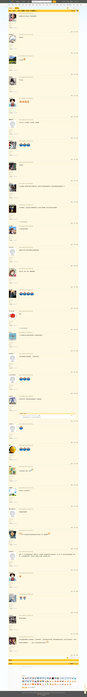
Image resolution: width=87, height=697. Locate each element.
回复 (71, 31)
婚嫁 (30, 4)
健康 (57, 4)
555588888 (11, 353)
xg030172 (11, 396)
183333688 (11, 98)
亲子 (44, 4)
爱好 (23, 4)
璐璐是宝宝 (11, 119)
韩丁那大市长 (24, 415)
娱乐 (50, 4)
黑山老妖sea (11, 34)
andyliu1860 (11, 162)
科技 (74, 4)
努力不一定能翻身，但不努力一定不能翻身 (26, 10)
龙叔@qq (11, 183)
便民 (64, 4)
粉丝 (12, 23)
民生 (9, 4)
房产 (16, 4)
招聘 (77, 4)
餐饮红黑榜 (69, 4)
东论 (10, 10)
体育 (54, 4)
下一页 (71, 657)
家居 (33, 4)
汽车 (26, 4)
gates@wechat (12, 13)
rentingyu (11, 615)
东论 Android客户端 (24, 328)
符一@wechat (11, 311)
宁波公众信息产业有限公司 (41, 692)
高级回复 (71, 663)
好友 (23, 675)
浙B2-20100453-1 (25, 692)
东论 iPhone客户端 (24, 221)
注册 (75, 1)
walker (10, 332)
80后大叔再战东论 (12, 204)
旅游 (19, 4)
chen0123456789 (12, 374)
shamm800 (11, 530)
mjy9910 (10, 55)
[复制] (36, 10)
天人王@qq (11, 247)
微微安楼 (10, 77)
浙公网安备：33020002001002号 (43, 694)
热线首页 (17, 1)
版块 (28, 1)
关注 (71, 1)
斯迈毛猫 (10, 289)
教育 (37, 4)
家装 (40, 4)
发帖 (68, 1)
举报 (77, 31)
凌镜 (10, 445)
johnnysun (11, 423)
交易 (81, 4)
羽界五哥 (10, 140)
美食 (47, 4)
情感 (13, 4)
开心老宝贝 (11, 551)
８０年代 (13, 10)
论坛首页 (23, 1)
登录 (78, 1)
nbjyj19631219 (12, 268)
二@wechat (11, 594)
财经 (61, 4)
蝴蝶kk (10, 466)
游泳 (10, 636)
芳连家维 (10, 487)
